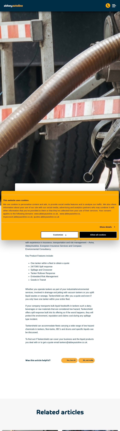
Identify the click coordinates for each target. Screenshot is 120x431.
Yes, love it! (71, 360)
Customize (59, 235)
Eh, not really (88, 360)
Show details (106, 227)
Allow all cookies (98, 235)
